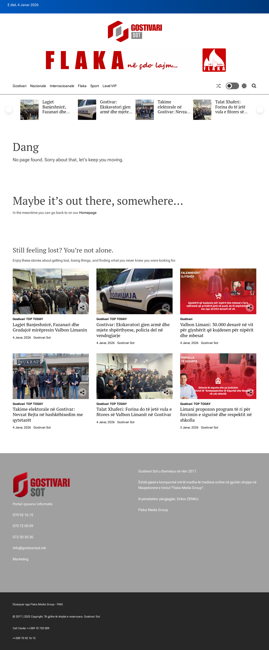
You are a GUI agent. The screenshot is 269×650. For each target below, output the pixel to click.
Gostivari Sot (42, 337)
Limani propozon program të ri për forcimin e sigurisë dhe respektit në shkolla (216, 414)
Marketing (20, 559)
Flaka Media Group (153, 510)
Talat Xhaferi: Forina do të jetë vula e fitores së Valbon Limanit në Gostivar (230, 112)
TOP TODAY (34, 319)
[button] (9, 109)
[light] (236, 86)
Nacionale (38, 86)
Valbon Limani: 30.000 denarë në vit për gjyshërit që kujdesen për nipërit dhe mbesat (217, 329)
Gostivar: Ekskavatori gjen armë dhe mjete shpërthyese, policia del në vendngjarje (115, 114)
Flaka (82, 86)
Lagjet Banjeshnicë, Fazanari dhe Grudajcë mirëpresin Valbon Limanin (57, 114)
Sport (94, 86)
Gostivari (19, 86)
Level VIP (109, 86)
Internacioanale (62, 86)
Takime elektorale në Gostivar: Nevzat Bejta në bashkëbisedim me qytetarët (173, 114)
